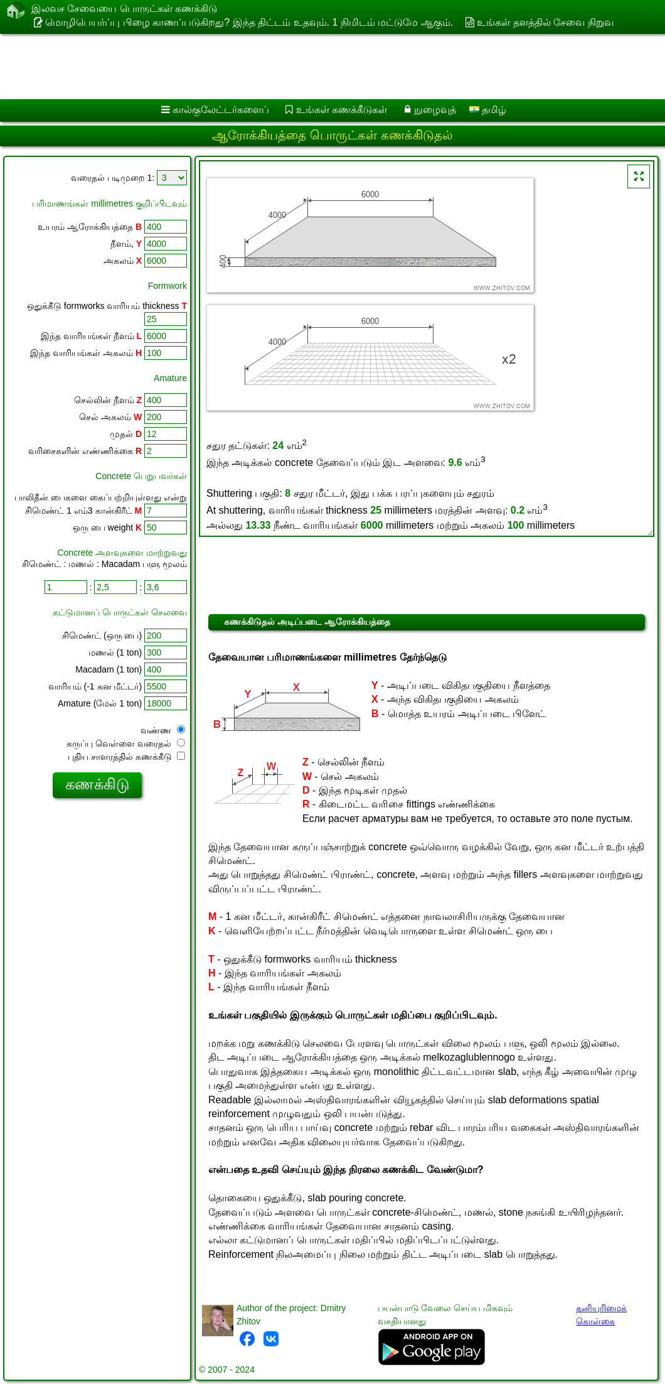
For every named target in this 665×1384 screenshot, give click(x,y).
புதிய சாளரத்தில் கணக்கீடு (126, 757)
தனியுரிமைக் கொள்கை (601, 1314)
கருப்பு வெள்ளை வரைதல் (125, 743)
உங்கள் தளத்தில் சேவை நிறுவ (545, 22)
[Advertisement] (320, 66)
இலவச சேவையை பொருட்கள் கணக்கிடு (124, 9)
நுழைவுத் (435, 109)
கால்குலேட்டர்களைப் (221, 109)
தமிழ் (487, 109)
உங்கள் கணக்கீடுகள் (341, 109)
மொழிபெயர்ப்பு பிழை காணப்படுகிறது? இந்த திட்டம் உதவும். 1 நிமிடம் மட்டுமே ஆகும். (249, 22)
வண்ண (163, 730)
